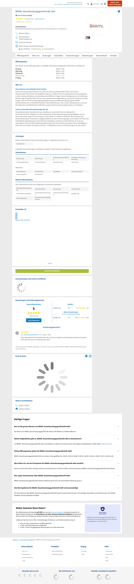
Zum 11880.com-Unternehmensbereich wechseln (68, 4)
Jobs (23, 561)
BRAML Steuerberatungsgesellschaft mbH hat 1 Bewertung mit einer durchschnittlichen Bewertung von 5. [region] (48, 481)
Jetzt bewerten (33, 320)
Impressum (109, 551)
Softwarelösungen (57, 554)
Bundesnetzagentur (57, 512)
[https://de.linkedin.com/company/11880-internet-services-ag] (41, 576)
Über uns (35, 55)
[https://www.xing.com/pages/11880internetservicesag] (35, 576)
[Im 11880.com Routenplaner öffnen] (86, 356)
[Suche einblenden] (89, 3)
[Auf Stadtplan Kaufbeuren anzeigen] (90, 355)
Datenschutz (109, 554)
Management (26, 554)
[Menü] (106, 3)
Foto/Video (58, 55)
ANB (107, 561)
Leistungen (46, 55)
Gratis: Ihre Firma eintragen (115, 3)
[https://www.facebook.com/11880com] (20, 576)
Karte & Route (101, 55)
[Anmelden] (96, 3)
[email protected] (30, 335)
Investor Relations (27, 557)
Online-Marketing (57, 551)
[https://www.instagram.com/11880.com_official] (30, 576)
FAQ (83, 554)
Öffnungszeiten (23, 55)
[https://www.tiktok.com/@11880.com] (25, 576)
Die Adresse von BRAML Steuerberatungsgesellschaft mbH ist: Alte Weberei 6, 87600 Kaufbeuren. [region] (45, 431)
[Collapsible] (118, 426)
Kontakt (113, 55)
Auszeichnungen (72, 55)
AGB (107, 557)
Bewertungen (87, 55)
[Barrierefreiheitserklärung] (102, 3)
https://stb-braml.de (22, 220)
